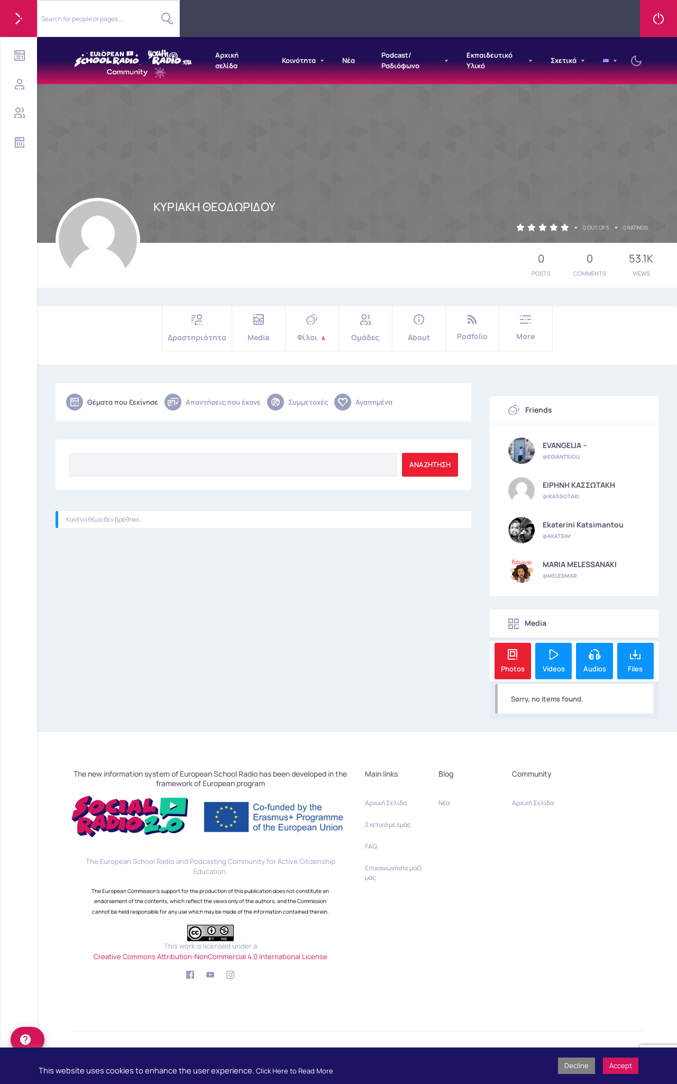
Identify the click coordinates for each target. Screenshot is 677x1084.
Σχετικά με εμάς (388, 824)
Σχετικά (564, 60)
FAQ (371, 846)
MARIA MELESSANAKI (580, 564)
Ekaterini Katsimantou (583, 525)
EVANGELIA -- (565, 445)
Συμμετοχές (297, 402)
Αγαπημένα (363, 402)
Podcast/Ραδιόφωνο (400, 60)
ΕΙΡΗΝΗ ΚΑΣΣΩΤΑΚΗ (579, 485)
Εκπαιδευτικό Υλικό (489, 60)
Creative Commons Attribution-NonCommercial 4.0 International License (210, 956)
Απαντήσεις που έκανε (212, 402)
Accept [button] (620, 1065)
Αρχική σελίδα (227, 60)
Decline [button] (576, 1065)
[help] (27, 1039)
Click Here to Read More (294, 1071)
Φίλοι (312, 328)
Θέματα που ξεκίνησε (112, 402)
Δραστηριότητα (197, 328)
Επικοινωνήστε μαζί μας (393, 872)
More (526, 327)
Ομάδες (365, 328)
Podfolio (472, 327)
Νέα (348, 60)
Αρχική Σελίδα (386, 802)
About (419, 328)
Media (258, 328)
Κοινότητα (299, 60)
